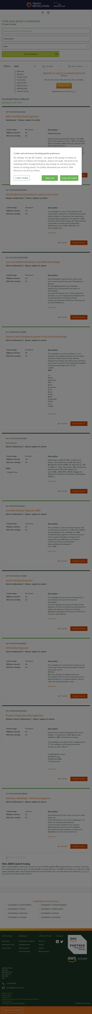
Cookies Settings (21, 178)
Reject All (50, 178)
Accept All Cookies (69, 178)
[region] (46, 166)
